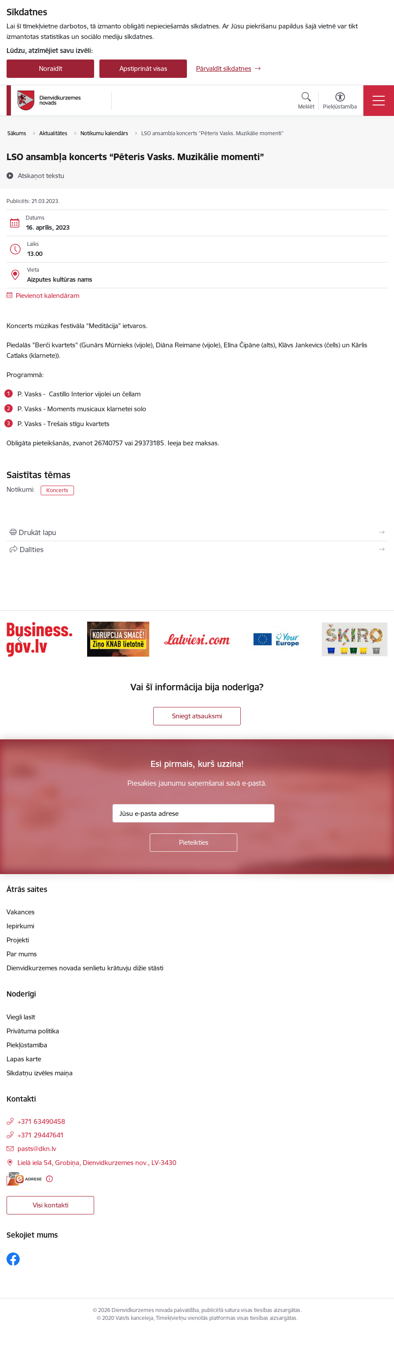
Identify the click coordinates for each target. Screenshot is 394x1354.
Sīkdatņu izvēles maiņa (40, 1073)
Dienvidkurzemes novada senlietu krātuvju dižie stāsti (85, 968)
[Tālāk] (374, 639)
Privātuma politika (33, 1031)
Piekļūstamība (27, 1045)
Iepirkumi (20, 926)
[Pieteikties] (193, 842)
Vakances (21, 912)
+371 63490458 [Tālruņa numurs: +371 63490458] (41, 1121)
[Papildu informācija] (49, 1179)
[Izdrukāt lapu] (197, 532)
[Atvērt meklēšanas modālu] (306, 101)
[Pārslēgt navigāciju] (378, 100)
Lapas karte (24, 1059)
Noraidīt (50, 68)
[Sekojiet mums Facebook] (13, 1259)
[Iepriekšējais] (19, 639)
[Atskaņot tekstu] (41, 175)
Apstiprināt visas (143, 68)
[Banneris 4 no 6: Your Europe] (276, 638)
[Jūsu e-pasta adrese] (193, 813)
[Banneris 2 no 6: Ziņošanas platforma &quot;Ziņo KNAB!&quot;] (118, 638)
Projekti (18, 940)
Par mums (22, 954)
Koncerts (57, 490)
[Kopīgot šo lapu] (197, 549)
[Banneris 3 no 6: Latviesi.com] (197, 638)
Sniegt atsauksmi (197, 716)
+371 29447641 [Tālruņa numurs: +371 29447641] (41, 1135)
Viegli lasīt (21, 1017)
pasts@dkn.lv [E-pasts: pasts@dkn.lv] (37, 1148)
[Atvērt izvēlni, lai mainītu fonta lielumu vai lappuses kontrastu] (340, 101)
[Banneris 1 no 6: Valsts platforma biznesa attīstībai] (39, 638)
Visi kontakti (50, 1205)
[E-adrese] (24, 1179)
